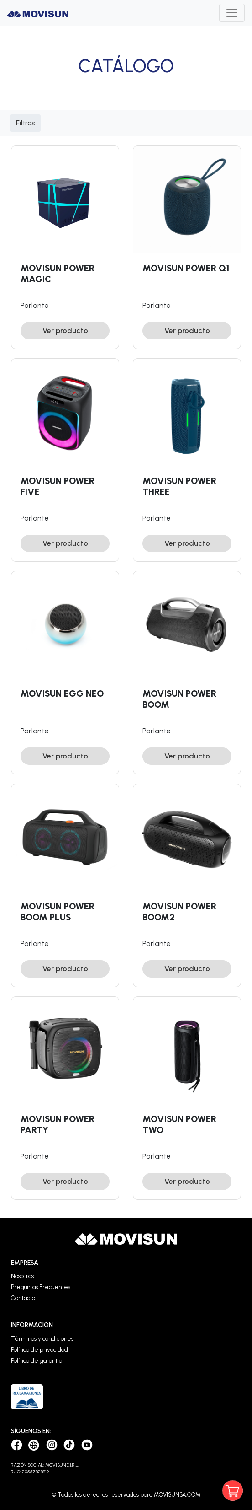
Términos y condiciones (42, 1338)
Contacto (23, 1298)
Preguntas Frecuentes (40, 1287)
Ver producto (65, 330)
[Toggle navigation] (232, 13)
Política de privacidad (39, 1349)
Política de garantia (36, 1360)
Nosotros (22, 1276)
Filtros (25, 122)
